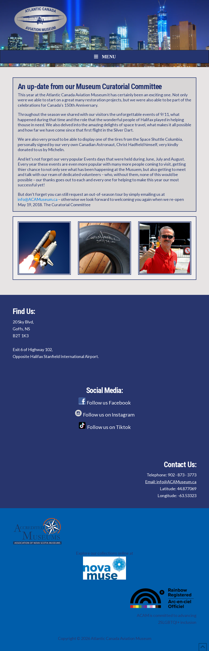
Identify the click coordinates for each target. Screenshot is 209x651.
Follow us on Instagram (105, 414)
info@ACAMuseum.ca (37, 199)
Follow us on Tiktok (104, 427)
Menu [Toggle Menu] (104, 56)
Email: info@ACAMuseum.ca (170, 481)
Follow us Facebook (104, 402)
